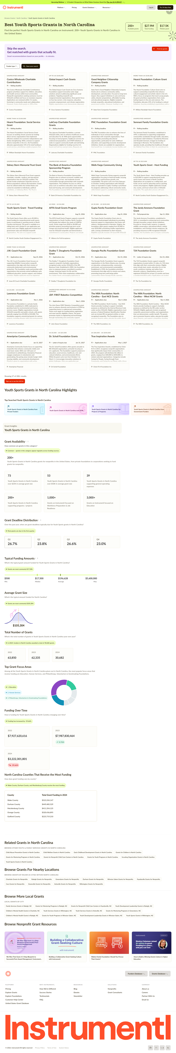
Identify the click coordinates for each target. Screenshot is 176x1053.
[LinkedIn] (168, 1047)
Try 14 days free (165, 7)
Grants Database (90, 7)
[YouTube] (162, 1047)
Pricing (74, 7)
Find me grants (160, 49)
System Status (64, 1048)
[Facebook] (150, 1047)
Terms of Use (51, 1048)
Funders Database (136, 974)
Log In (151, 7)
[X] (156, 1047)
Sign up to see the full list (14, 381)
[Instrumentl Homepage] (13, 7)
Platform (61, 7)
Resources (107, 7)
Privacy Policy (40, 1048)
